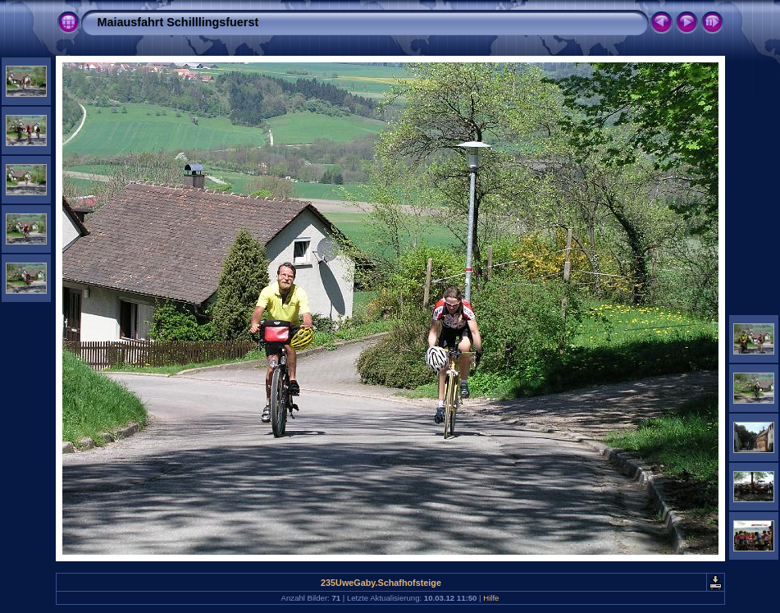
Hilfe (491, 597)
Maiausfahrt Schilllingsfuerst (178, 22)
